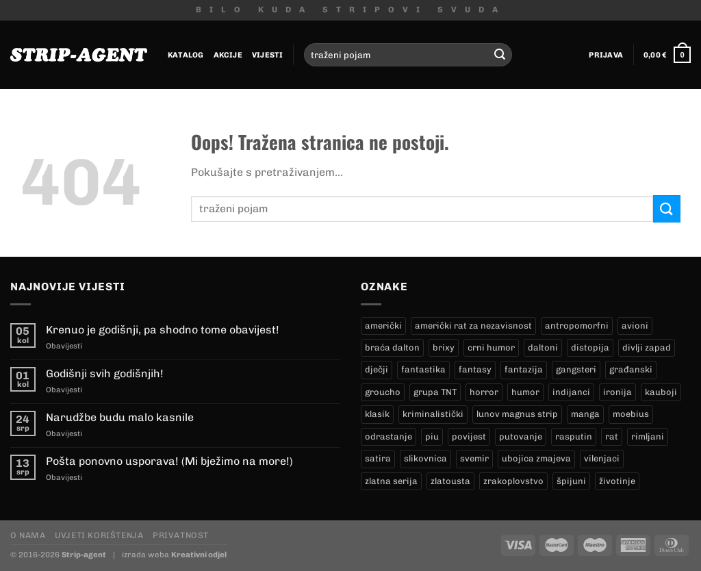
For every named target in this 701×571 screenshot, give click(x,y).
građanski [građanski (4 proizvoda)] (630, 369)
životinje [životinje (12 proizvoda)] (617, 481)
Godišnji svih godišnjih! (105, 373)
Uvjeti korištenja (99, 535)
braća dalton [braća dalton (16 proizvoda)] (392, 347)
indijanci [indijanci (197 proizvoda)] (571, 392)
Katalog (186, 55)
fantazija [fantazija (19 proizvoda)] (524, 369)
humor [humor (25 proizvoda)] (525, 392)
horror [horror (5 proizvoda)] (484, 392)
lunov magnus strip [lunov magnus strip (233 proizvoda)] (517, 414)
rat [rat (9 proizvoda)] (611, 436)
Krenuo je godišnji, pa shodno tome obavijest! (162, 329)
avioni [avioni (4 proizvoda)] (635, 325)
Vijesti (267, 55)
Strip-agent (84, 554)
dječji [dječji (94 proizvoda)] (376, 369)
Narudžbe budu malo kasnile (120, 417)
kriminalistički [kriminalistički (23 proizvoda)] (433, 414)
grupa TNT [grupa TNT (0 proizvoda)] (435, 392)
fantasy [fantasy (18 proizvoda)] (475, 369)
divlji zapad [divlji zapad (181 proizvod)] (646, 347)
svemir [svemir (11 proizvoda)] (474, 458)
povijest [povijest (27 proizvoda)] (469, 436)
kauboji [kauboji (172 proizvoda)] (661, 392)
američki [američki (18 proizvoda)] (383, 325)
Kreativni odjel (199, 554)
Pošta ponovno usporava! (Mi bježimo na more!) (169, 461)
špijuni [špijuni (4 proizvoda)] (571, 481)
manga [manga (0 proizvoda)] (585, 414)
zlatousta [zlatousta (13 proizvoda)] (450, 481)
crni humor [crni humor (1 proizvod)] (491, 347)
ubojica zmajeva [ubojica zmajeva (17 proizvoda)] (536, 458)
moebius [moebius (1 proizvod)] (631, 414)
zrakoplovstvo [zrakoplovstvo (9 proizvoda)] (513, 481)
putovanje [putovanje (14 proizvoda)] (520, 436)
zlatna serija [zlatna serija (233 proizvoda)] (391, 481)
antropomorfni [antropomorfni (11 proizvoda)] (577, 325)
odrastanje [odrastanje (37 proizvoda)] (388, 436)
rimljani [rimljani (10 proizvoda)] (647, 436)
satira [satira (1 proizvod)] (378, 458)
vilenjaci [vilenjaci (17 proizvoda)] (602, 458)
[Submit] (499, 54)
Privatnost (181, 535)
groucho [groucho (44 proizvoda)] (382, 392)
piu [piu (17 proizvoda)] (432, 436)
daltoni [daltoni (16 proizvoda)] (543, 347)
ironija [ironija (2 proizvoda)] (617, 392)
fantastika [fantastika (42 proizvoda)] (423, 369)
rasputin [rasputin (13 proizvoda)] (573, 436)
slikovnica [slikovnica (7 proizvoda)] (425, 458)
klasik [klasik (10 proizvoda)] (377, 414)
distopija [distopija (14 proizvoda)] (590, 347)
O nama (28, 535)
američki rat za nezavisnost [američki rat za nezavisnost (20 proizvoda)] (473, 325)
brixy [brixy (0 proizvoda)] (444, 347)
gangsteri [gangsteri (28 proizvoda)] (576, 369)
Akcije (228, 55)
